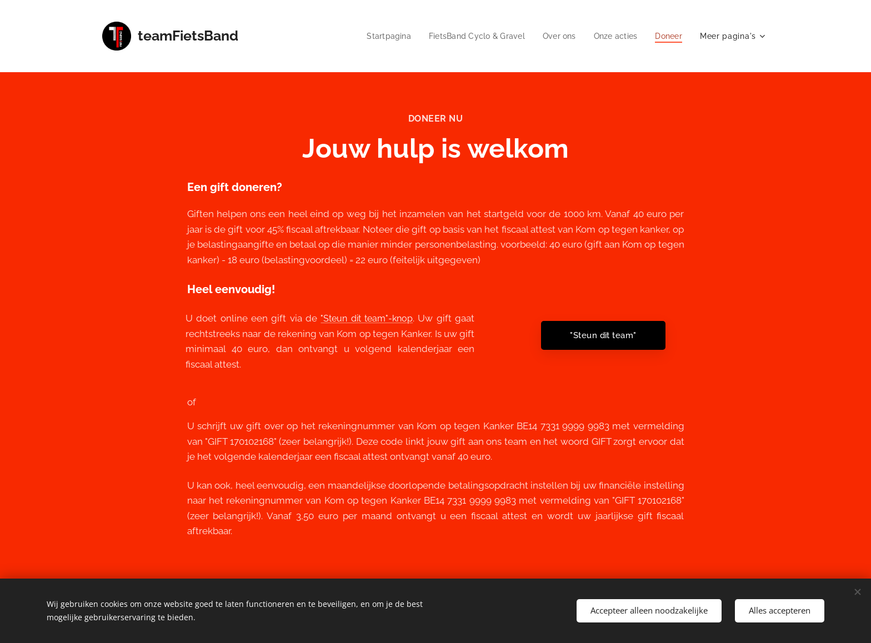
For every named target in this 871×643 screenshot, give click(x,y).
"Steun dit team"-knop (367, 318)
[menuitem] (378, 36)
